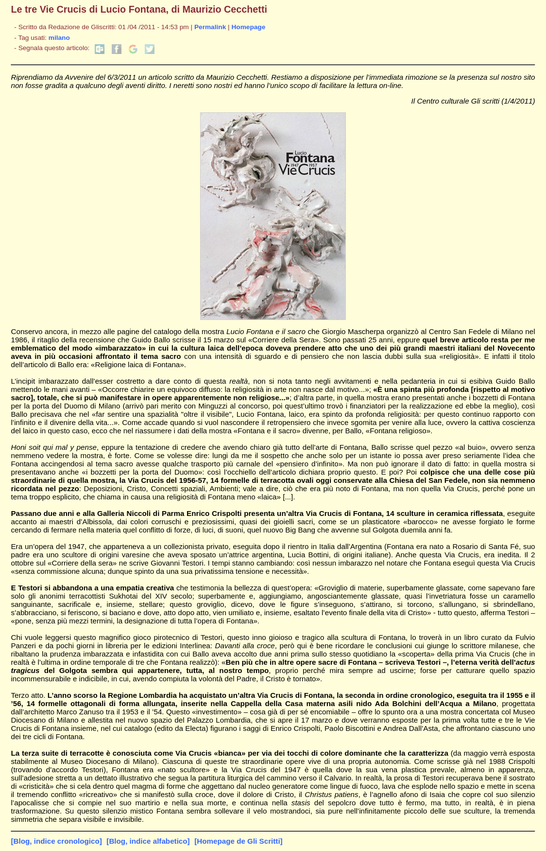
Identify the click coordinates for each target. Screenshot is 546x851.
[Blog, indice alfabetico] (147, 841)
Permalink (210, 27)
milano (59, 37)
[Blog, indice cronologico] (56, 841)
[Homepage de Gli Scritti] (238, 841)
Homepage (248, 27)
